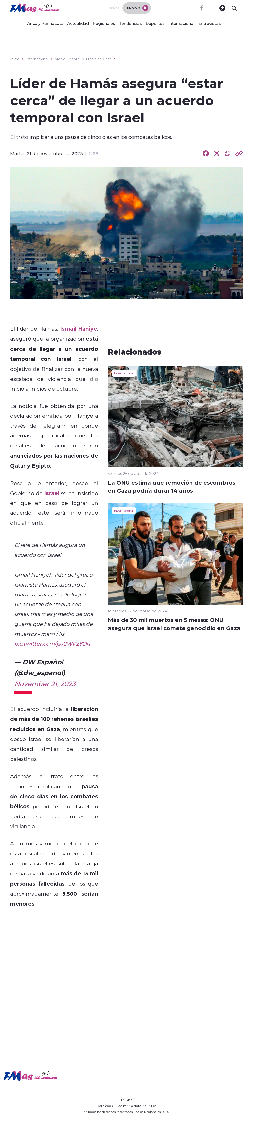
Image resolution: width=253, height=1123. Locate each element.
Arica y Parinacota (45, 23)
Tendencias (130, 23)
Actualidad (78, 23)
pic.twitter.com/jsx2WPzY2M (52, 643)
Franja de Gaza (98, 59)
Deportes (155, 23)
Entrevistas (209, 23)
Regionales (104, 23)
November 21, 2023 (45, 683)
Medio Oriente (67, 59)
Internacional (181, 23)
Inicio (14, 59)
